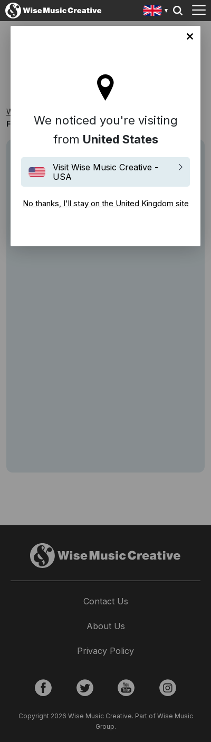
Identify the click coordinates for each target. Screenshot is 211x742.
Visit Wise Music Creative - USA (105, 172)
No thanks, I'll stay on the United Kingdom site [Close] (190, 36)
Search (178, 10)
